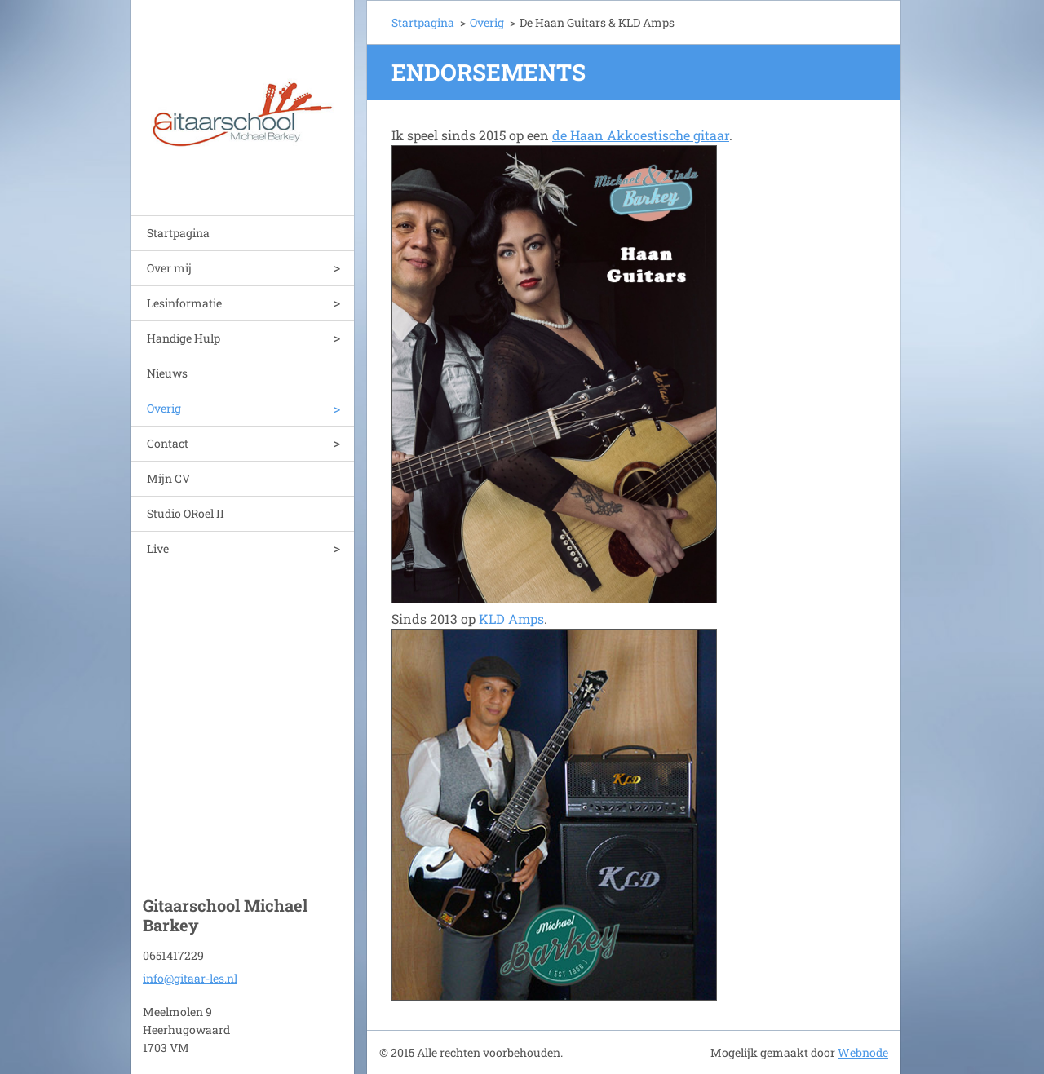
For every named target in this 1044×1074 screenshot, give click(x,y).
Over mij (169, 268)
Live (158, 548)
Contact (167, 443)
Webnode (863, 1052)
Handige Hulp (183, 338)
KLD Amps (511, 618)
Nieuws (167, 373)
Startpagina (178, 233)
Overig (164, 408)
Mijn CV (168, 478)
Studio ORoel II (185, 513)
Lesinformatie (184, 303)
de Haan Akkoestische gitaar (640, 135)
